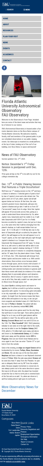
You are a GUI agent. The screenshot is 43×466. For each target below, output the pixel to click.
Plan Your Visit (10, 36)
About (6, 24)
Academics (8, 54)
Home (5, 18)
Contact (7, 60)
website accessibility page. (15, 461)
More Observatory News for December (20, 389)
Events (6, 48)
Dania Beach (15, 425)
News (5, 42)
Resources (8, 30)
